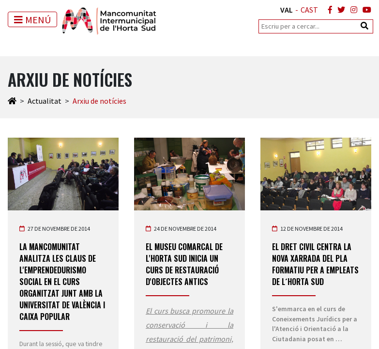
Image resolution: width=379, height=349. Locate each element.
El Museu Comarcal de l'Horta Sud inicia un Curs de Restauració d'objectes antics (184, 264)
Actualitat (44, 101)
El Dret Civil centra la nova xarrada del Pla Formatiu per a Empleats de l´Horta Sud (315, 264)
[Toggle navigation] (32, 19)
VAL (286, 10)
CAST (309, 10)
